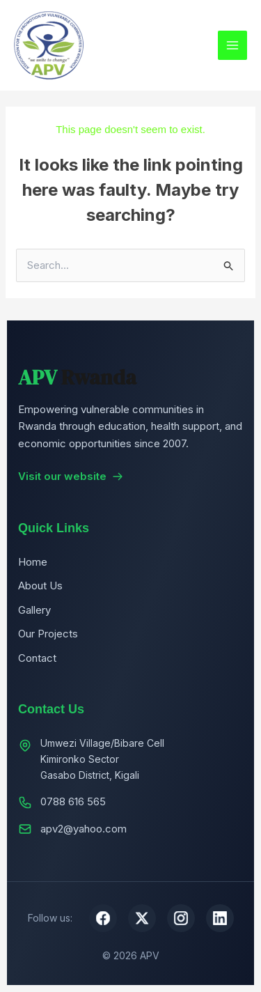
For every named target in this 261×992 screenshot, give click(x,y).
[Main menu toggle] (233, 46)
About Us (40, 585)
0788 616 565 (73, 801)
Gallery (34, 610)
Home (32, 561)
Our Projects (48, 633)
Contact (37, 658)
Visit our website (70, 476)
